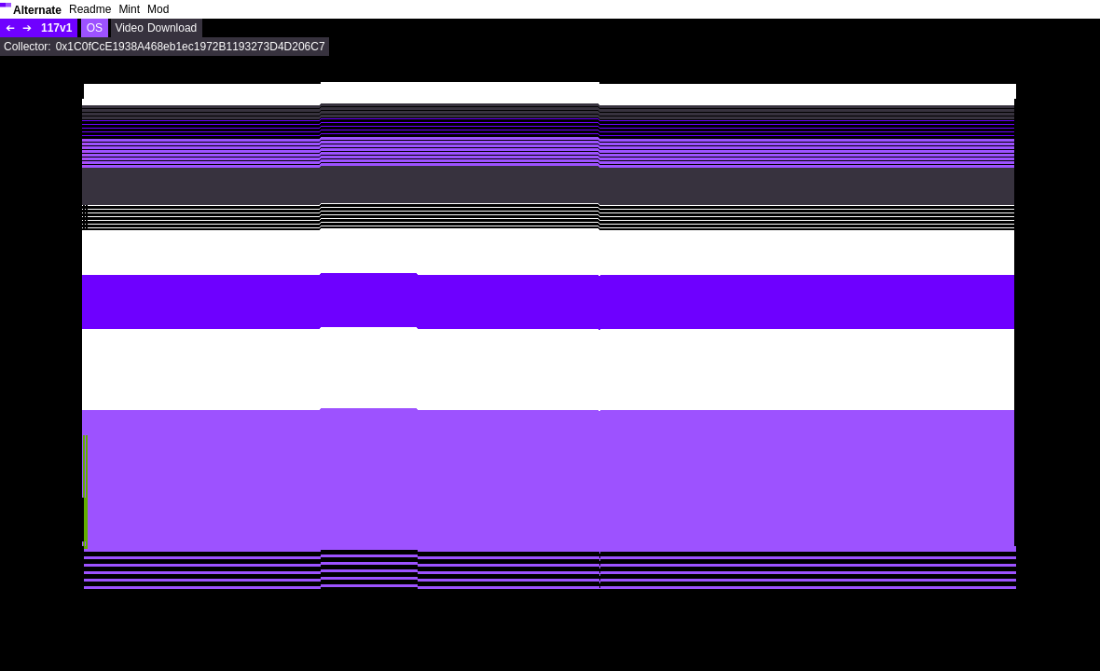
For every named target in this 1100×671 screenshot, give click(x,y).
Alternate (37, 10)
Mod (158, 9)
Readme (90, 9)
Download (172, 27)
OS (95, 27)
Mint (129, 9)
